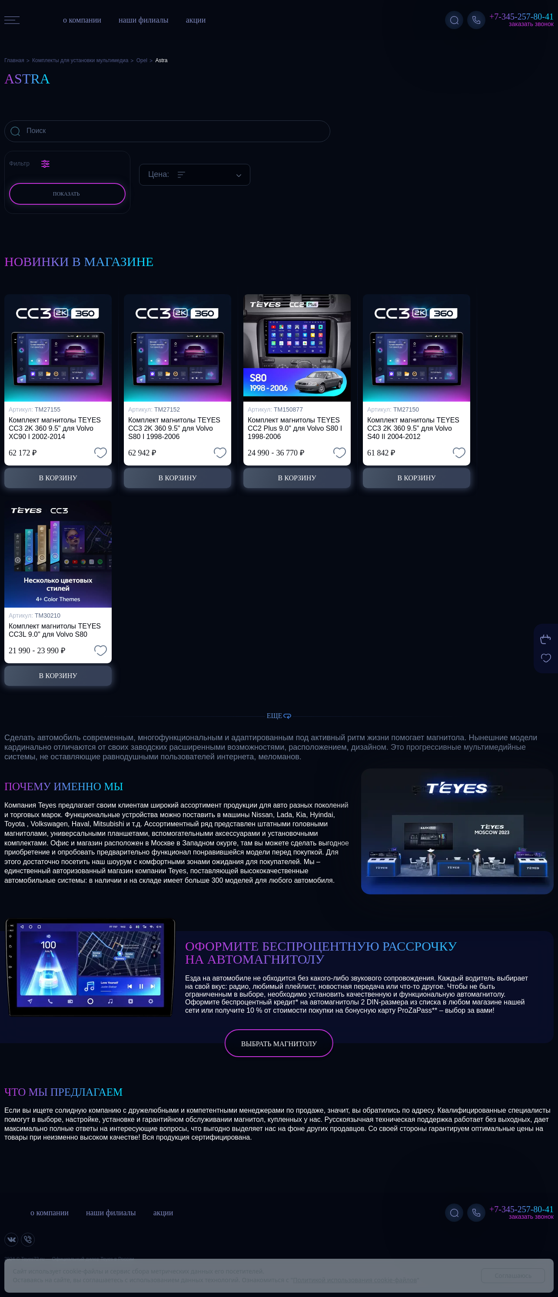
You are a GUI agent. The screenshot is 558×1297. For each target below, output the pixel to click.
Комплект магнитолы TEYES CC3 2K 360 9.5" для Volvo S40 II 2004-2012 (413, 428)
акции (196, 20)
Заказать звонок (531, 24)
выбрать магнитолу (279, 1044)
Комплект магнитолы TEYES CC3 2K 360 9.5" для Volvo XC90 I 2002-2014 (55, 428)
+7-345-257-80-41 (521, 16)
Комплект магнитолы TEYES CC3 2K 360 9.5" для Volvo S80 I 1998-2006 (174, 428)
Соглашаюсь (513, 1275)
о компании (82, 20)
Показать (66, 194)
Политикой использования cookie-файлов (355, 1280)
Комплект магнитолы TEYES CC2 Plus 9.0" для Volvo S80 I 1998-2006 (295, 428)
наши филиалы (144, 20)
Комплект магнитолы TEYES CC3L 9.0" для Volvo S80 (55, 630)
